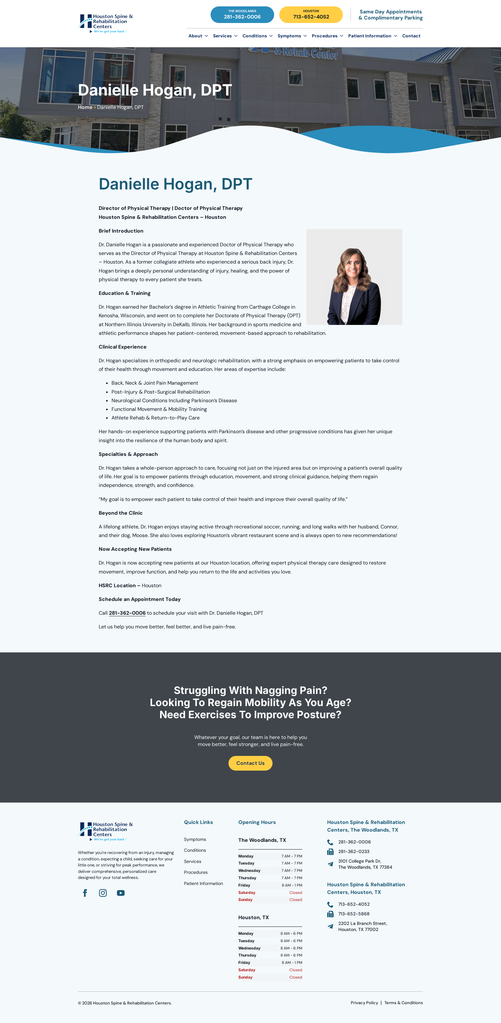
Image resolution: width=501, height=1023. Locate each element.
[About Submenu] (206, 36)
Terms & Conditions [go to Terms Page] (403, 1002)
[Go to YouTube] (121, 893)
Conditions (255, 36)
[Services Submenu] (236, 36)
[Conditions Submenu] (271, 36)
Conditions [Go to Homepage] (195, 850)
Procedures (324, 36)
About (195, 36)
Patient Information (369, 36)
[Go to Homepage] (106, 24)
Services (222, 36)
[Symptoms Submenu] (305, 36)
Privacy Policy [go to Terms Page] (364, 1002)
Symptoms (289, 36)
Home (85, 107)
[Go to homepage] (106, 832)
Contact (411, 36)
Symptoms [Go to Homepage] (195, 839)
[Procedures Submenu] (341, 36)
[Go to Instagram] (103, 893)
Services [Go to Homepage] (192, 861)
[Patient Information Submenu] (395, 36)
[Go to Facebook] (85, 893)
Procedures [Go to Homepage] (196, 872)
